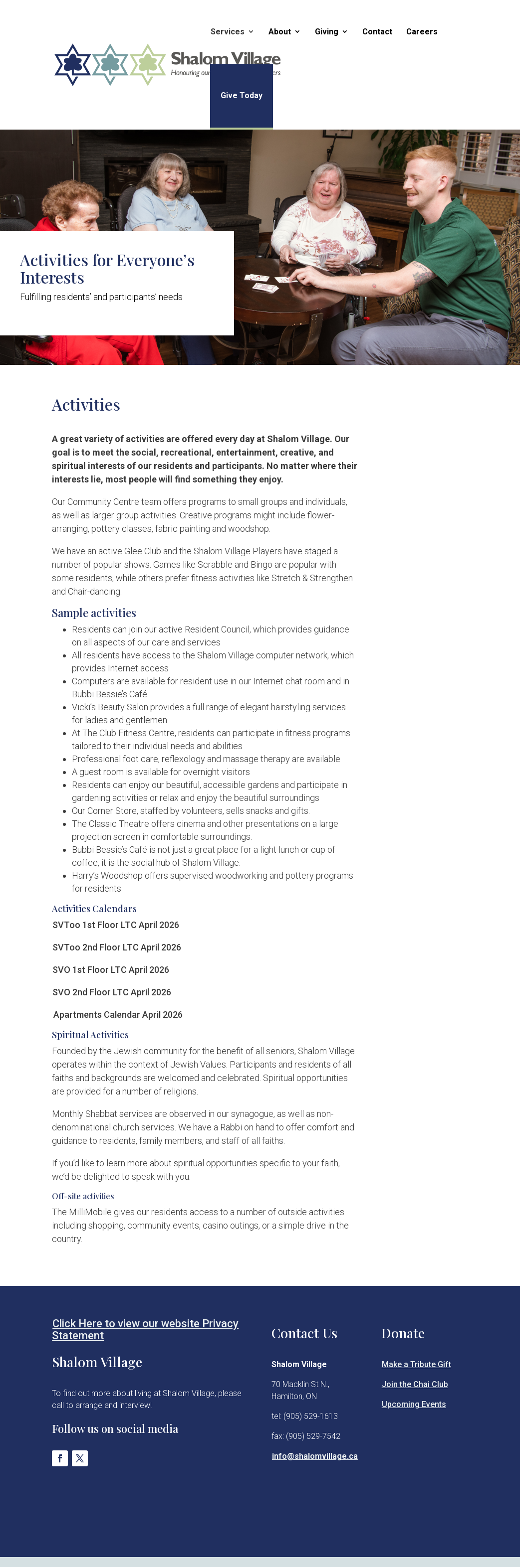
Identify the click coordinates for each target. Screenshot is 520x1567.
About (277, 31)
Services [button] (226, 31)
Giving (324, 31)
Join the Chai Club (415, 1384)
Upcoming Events (414, 1404)
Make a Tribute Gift (416, 1364)
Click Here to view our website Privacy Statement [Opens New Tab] (145, 1329)
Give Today (239, 95)
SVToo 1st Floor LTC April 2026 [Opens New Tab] (115, 925)
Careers (420, 31)
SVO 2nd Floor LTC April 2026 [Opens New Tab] (111, 992)
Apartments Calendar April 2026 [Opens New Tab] (118, 1014)
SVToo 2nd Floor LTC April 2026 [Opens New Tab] (116, 947)
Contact (375, 31)
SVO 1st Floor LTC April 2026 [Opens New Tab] (110, 969)
